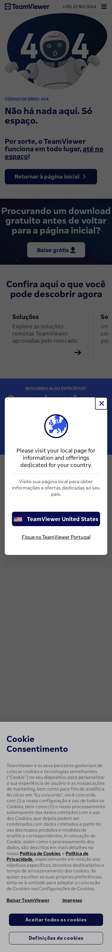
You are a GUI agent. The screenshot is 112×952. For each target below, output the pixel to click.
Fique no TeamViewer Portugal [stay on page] (56, 537)
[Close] (101, 403)
